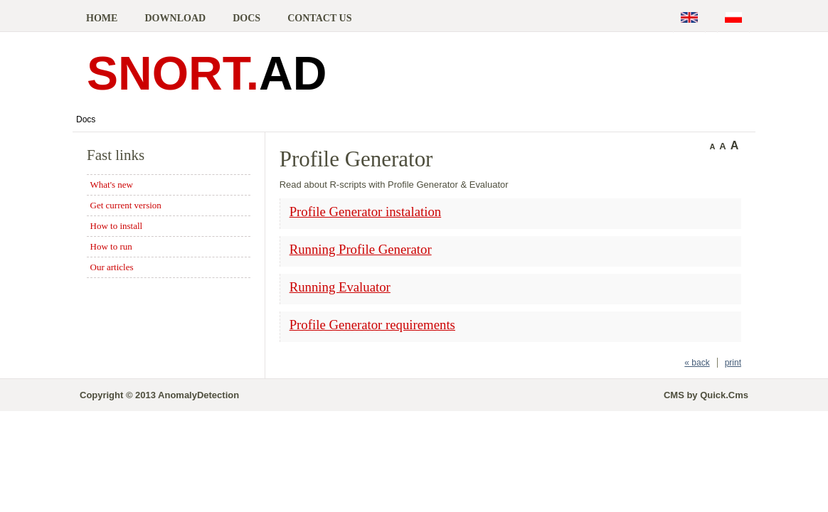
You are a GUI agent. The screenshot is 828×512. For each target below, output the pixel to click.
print (733, 363)
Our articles (112, 267)
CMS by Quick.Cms (706, 395)
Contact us (319, 17)
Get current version (125, 205)
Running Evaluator (340, 286)
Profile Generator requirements (372, 324)
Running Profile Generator (361, 249)
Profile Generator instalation (365, 211)
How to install (116, 225)
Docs (246, 17)
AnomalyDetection (198, 395)
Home (101, 17)
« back (696, 363)
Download (175, 17)
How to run (111, 246)
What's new (111, 184)
